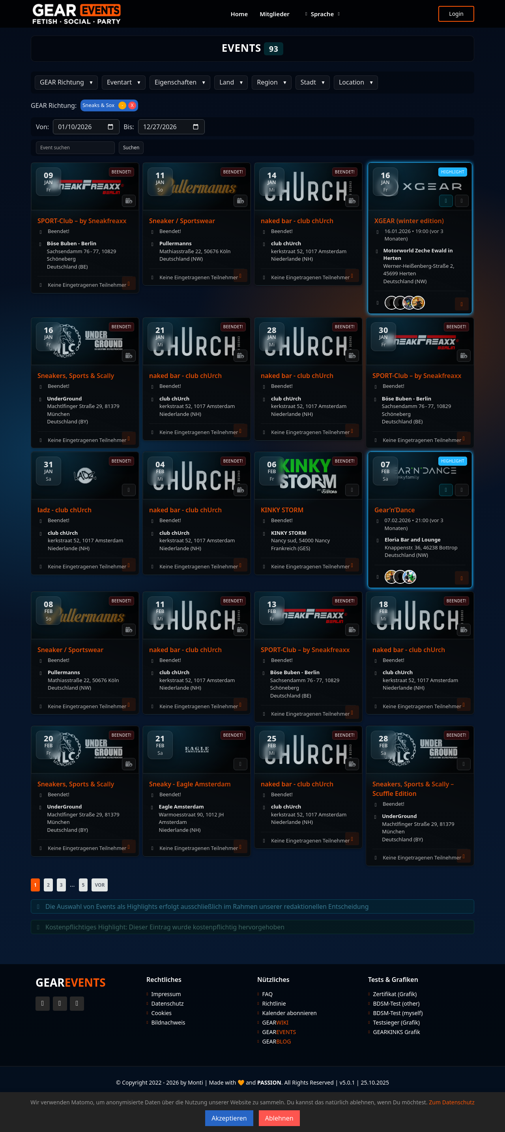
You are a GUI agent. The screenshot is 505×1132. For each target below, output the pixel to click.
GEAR (275, 1022)
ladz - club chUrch (64, 510)
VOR (100, 885)
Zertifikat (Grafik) (395, 994)
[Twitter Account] (43, 1004)
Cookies (162, 1013)
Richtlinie (274, 1003)
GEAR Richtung (62, 82)
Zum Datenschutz (451, 1102)
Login (456, 13)
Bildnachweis (168, 1022)
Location (351, 82)
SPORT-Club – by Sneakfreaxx (81, 220)
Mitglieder (275, 14)
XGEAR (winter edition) (409, 220)
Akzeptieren (229, 1118)
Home (239, 14)
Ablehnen (279, 1118)
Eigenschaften (175, 82)
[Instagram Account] (60, 1004)
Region (267, 82)
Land (226, 82)
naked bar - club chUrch (297, 220)
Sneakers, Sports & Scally (75, 375)
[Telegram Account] (77, 1004)
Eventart (119, 82)
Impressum (166, 994)
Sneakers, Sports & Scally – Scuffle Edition (413, 789)
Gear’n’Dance (394, 510)
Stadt (308, 82)
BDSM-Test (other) (396, 1003)
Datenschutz (168, 1003)
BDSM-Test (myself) (398, 1013)
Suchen (131, 147)
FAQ (267, 994)
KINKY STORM (282, 510)
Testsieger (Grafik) (396, 1022)
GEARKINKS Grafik (396, 1032)
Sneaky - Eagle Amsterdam (190, 784)
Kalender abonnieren (289, 1013)
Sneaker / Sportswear (182, 220)
